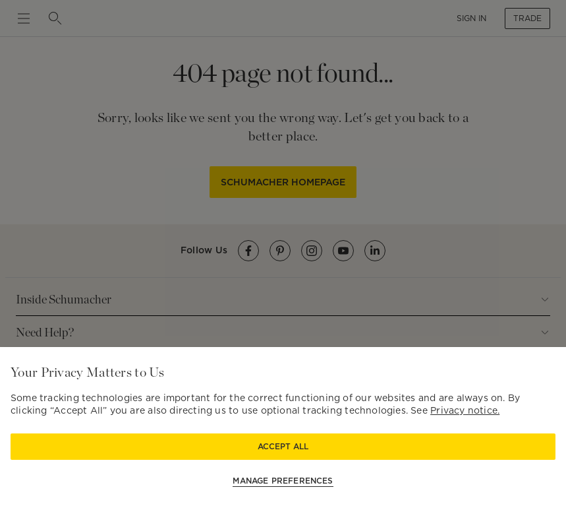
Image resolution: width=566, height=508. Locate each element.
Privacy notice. (464, 410)
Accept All (283, 446)
